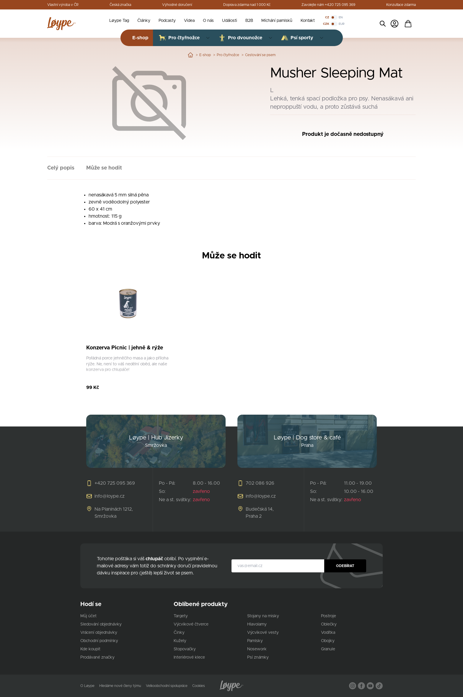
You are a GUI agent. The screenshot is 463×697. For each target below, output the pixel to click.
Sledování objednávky (101, 624)
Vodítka (328, 633)
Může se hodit (104, 168)
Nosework (257, 649)
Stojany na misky (263, 616)
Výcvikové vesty (263, 633)
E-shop (205, 55)
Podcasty (167, 21)
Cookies (198, 686)
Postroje (328, 616)
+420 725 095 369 (114, 483)
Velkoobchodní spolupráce (167, 686)
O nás (208, 21)
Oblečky (329, 624)
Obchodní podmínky (99, 641)
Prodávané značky (97, 657)
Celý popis (60, 168)
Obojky (328, 641)
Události (229, 21)
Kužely (180, 641)
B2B (249, 21)
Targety (181, 616)
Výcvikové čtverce (191, 624)
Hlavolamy (257, 624)
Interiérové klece (189, 657)
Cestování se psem (260, 55)
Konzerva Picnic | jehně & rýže (124, 348)
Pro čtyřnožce (228, 55)
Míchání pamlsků (276, 21)
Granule (328, 649)
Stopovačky (185, 649)
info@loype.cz (109, 496)
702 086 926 (260, 483)
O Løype (87, 686)
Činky (179, 633)
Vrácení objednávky (98, 633)
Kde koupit (90, 649)
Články (143, 21)
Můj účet (88, 616)
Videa (189, 21)
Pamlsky (255, 641)
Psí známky (258, 657)
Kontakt (308, 21)
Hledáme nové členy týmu (120, 686)
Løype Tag (119, 21)
